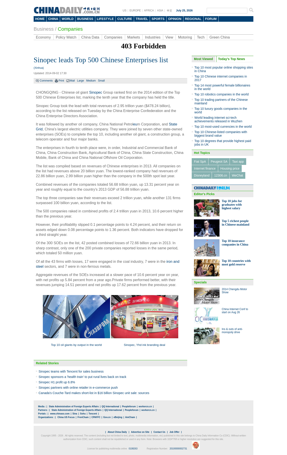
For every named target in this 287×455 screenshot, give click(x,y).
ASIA (160, 10)
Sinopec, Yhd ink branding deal (144, 345)
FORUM (211, 19)
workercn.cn (145, 406)
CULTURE (124, 19)
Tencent (93, 413)
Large (80, 80)
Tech (200, 37)
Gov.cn (107, 417)
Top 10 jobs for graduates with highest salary (232, 204)
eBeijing (118, 417)
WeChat (237, 175)
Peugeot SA (219, 161)
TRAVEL (142, 19)
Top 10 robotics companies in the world (221, 94)
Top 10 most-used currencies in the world (223, 126)
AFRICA (149, 10)
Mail (72, 80)
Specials (200, 282)
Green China (219, 37)
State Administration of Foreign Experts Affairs (74, 406)
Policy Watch (66, 37)
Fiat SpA (200, 161)
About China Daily (117, 432)
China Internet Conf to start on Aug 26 (235, 311)
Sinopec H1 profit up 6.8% (57, 382)
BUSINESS (85, 19)
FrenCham (83, 417)
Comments (46, 80)
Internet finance (205, 168)
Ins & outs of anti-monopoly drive (232, 331)
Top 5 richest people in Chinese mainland (235, 222)
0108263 (133, 448)
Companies (70, 29)
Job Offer (174, 432)
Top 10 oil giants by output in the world (76, 345)
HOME (40, 19)
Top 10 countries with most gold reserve (236, 262)
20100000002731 (178, 448)
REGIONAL (193, 19)
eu (135, 124)
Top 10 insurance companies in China (235, 242)
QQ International (110, 406)
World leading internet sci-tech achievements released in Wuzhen (218, 119)
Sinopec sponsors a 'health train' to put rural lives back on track (82, 377)
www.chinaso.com (60, 413)
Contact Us (159, 432)
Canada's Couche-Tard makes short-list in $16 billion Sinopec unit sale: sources (94, 393)
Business (44, 29)
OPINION (174, 19)
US (124, 10)
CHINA (53, 19)
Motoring (185, 37)
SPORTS (158, 19)
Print (61, 80)
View (169, 37)
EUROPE (135, 10)
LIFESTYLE (105, 19)
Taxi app (238, 161)
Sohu (83, 413)
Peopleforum (129, 406)
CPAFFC (95, 417)
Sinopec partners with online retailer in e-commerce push (78, 387)
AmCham (130, 417)
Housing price (230, 168)
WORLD (68, 19)
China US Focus (66, 417)
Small (101, 80)
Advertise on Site (140, 432)
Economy (43, 37)
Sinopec (95, 92)
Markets (133, 37)
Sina (74, 413)
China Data (90, 37)
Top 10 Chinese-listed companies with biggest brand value (220, 133)
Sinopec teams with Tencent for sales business (71, 371)
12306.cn (220, 175)
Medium (91, 80)
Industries (152, 37)
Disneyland (201, 175)
